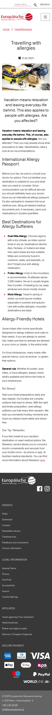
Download (7, 519)
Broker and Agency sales (14, 628)
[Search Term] (22, 4)
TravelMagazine (23, 29)
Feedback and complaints (15, 542)
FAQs (5, 513)
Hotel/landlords (10, 622)
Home (6, 29)
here (42, 460)
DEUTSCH (45, 4)
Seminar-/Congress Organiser (17, 634)
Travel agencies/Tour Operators (18, 617)
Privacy (5, 574)
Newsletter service (11, 530)
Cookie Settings (10, 596)
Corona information (11, 548)
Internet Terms (9, 568)
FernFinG (6, 579)
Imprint (5, 591)
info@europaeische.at (13, 709)
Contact (6, 525)
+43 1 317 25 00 (10, 705)
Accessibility (8, 585)
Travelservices (9, 536)
